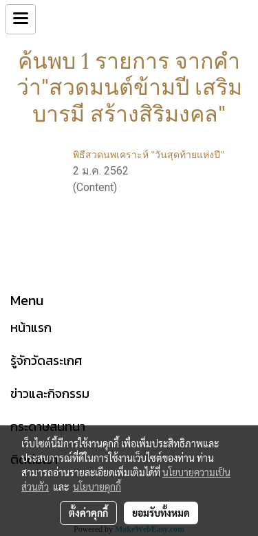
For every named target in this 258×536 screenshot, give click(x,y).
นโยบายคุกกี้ (97, 486)
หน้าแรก (31, 327)
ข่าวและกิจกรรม (49, 393)
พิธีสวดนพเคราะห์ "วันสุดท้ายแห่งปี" (148, 155)
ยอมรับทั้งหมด (161, 512)
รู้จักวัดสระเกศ (46, 360)
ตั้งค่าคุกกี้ (88, 512)
